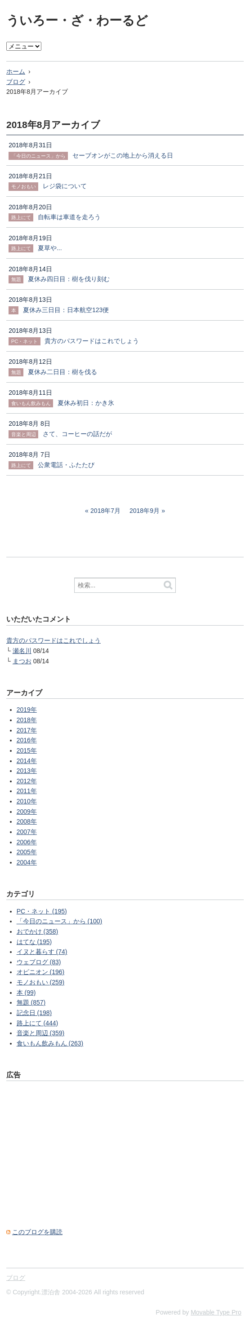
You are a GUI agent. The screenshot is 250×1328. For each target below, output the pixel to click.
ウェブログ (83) (39, 962)
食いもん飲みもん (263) (50, 1043)
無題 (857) (31, 1002)
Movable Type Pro (216, 1312)
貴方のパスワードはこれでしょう (53, 640)
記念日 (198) (34, 1012)
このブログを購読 (37, 1231)
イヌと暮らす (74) (42, 951)
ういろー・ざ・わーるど (77, 20)
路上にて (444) (37, 1023)
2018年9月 (144, 510)
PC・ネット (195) (42, 911)
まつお (22, 661)
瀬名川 (22, 650)
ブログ (15, 81)
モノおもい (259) (41, 982)
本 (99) (26, 992)
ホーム (15, 71)
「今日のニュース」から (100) (60, 921)
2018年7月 (105, 510)
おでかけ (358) (37, 931)
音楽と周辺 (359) (41, 1033)
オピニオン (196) (41, 971)
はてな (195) (34, 941)
